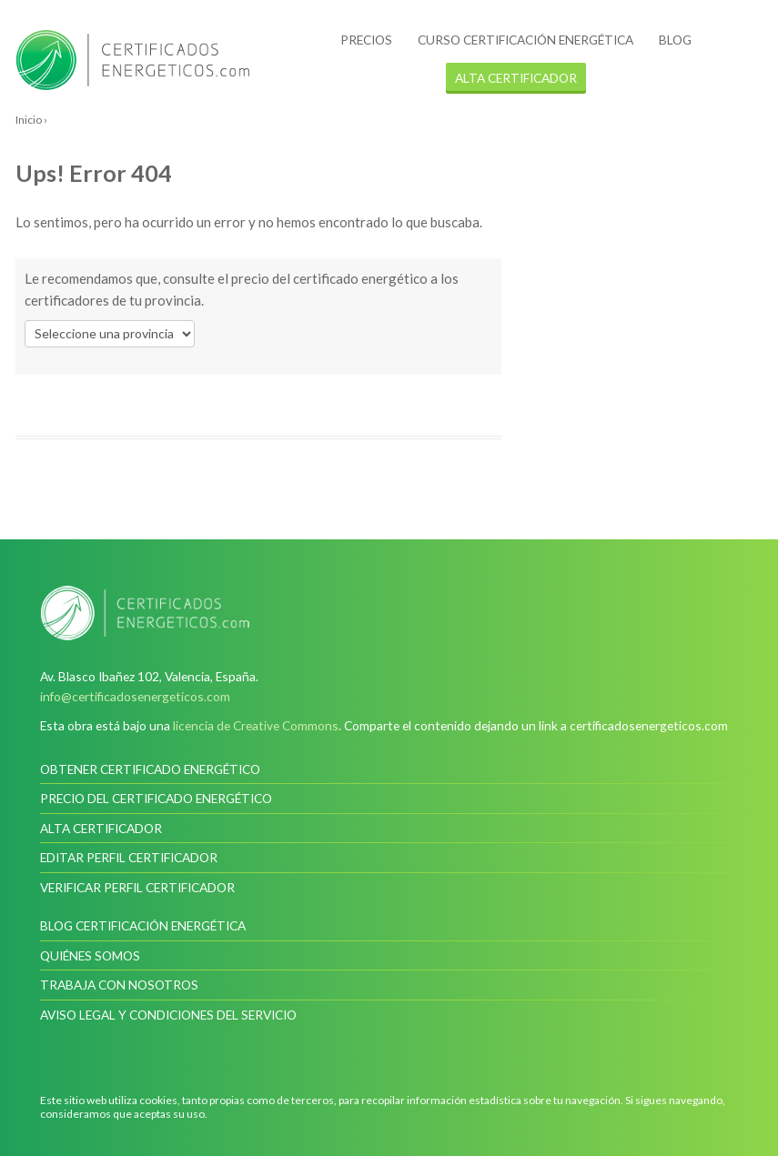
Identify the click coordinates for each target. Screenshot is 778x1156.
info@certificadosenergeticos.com (135, 696)
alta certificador (516, 77)
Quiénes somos (90, 955)
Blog (675, 39)
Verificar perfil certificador (137, 887)
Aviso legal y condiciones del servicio (168, 1014)
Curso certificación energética (525, 39)
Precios (366, 39)
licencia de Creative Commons (255, 725)
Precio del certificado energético (156, 798)
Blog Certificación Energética (143, 925)
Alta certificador (101, 828)
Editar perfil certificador (128, 857)
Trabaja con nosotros (119, 984)
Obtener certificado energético (150, 769)
